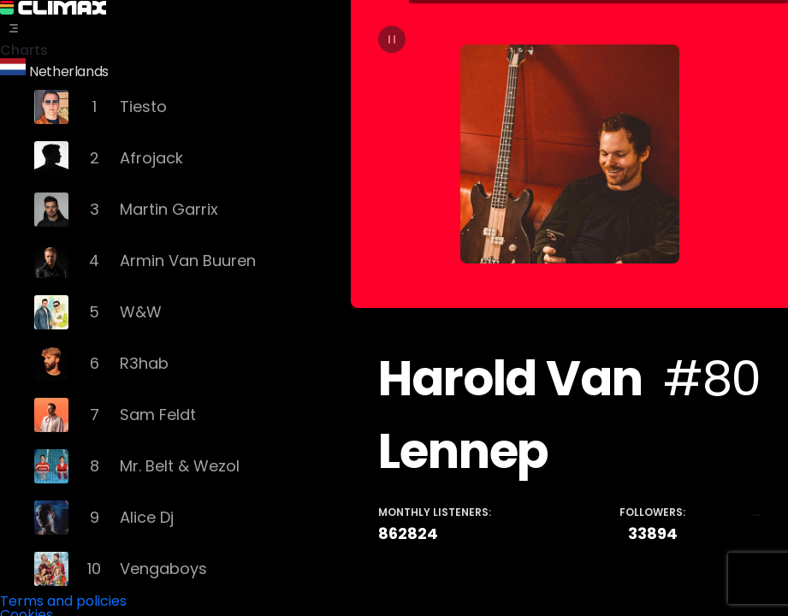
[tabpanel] (569, 308)
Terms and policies (63, 598)
